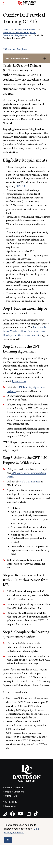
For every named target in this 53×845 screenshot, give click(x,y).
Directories (10, 806)
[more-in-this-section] (26, 58)
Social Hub (11, 802)
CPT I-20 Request (30, 481)
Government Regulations (15, 35)
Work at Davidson (14, 787)
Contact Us (11, 795)
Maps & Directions (14, 791)
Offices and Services (25, 29)
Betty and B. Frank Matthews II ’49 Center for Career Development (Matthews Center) (24, 331)
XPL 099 (21, 186)
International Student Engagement (19, 32)
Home (5, 29)
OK (8, 840)
